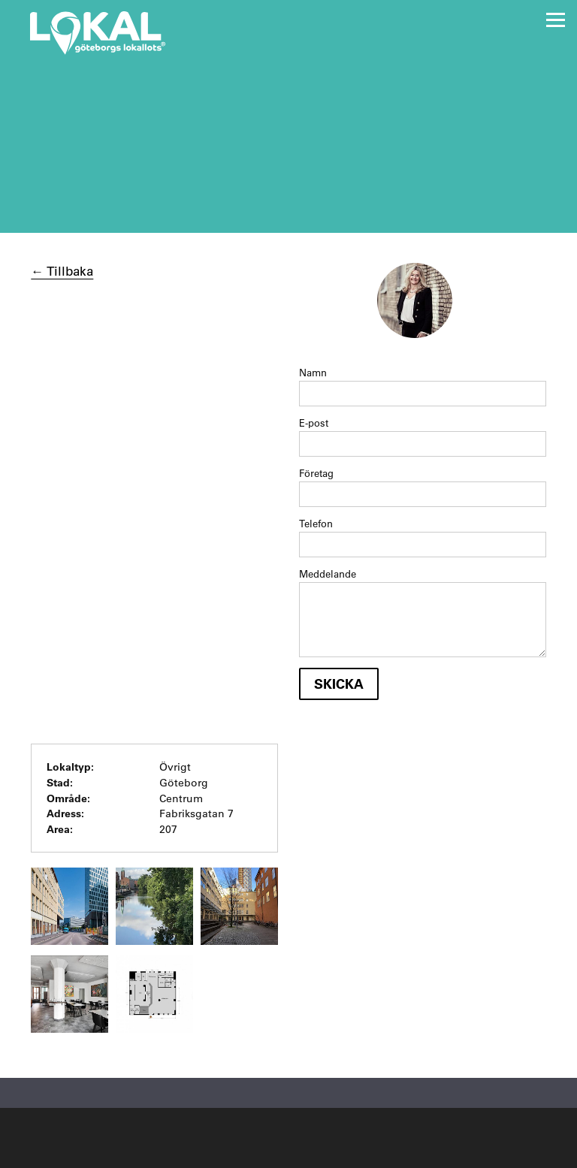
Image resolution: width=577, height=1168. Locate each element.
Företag (316, 472)
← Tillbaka (62, 271)
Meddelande (327, 573)
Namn (313, 372)
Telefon (316, 523)
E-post (313, 422)
